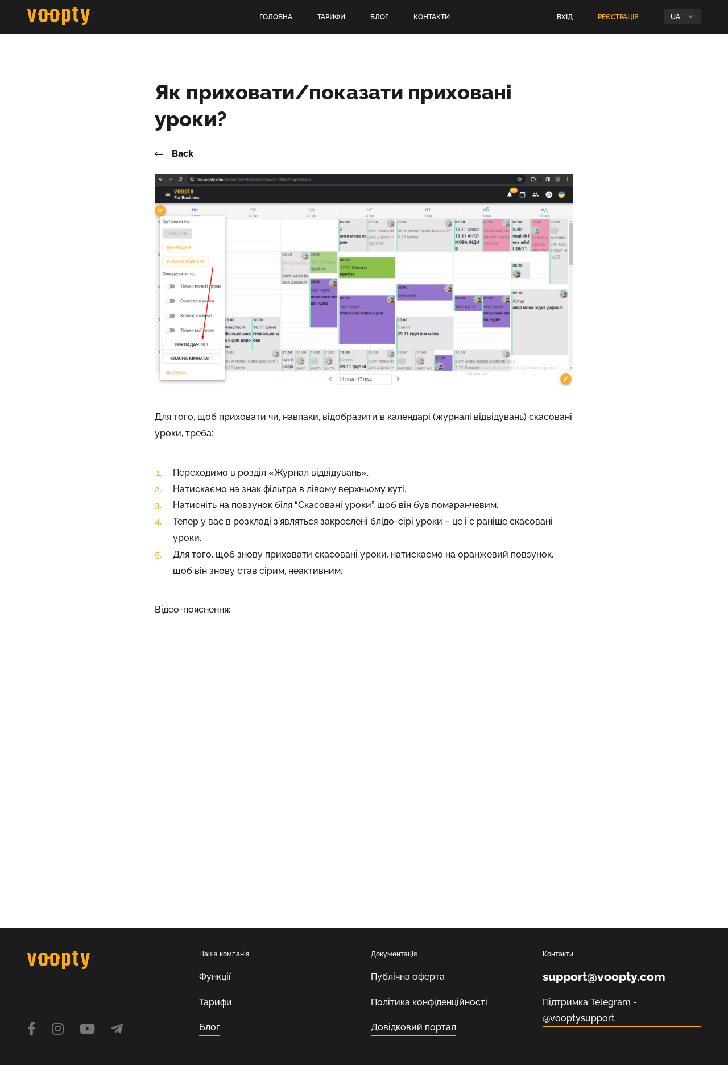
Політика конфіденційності (429, 1002)
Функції (215, 976)
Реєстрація (618, 17)
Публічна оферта (408, 976)
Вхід (565, 17)
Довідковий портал (413, 1027)
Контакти (431, 17)
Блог (379, 17)
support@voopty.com (604, 977)
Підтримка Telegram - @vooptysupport (590, 1010)
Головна (275, 17)
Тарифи (331, 17)
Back (174, 154)
